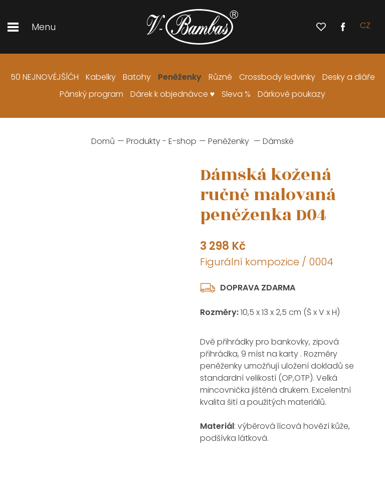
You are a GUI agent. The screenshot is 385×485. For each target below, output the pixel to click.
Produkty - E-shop (161, 141)
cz (365, 27)
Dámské (278, 141)
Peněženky (228, 141)
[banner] (192, 27)
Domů (103, 141)
